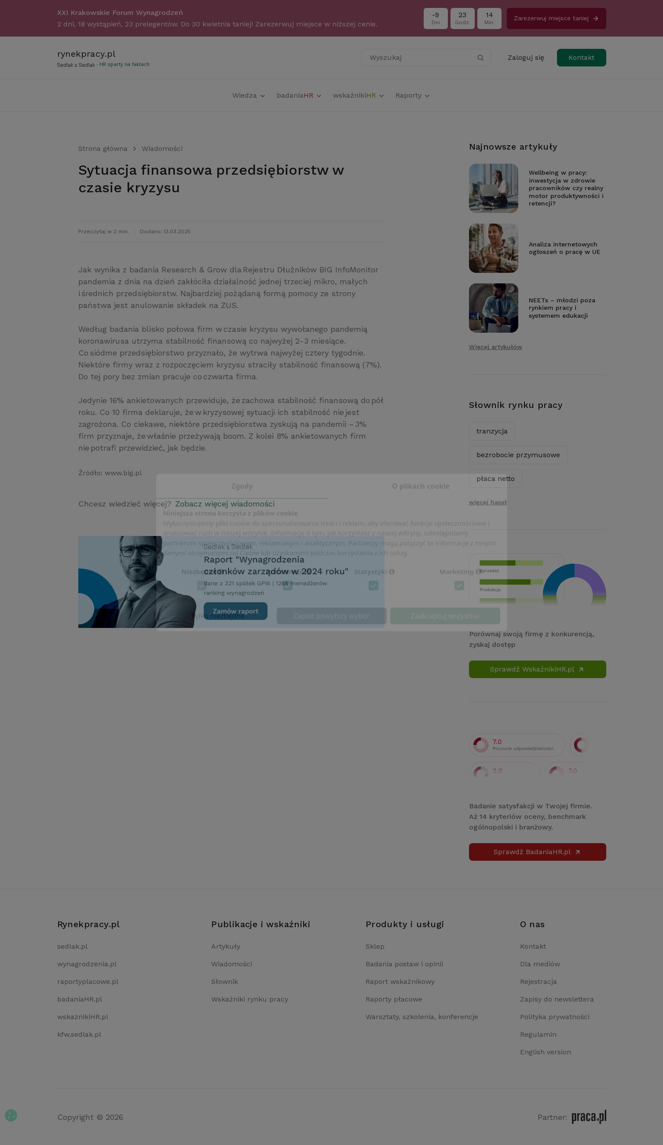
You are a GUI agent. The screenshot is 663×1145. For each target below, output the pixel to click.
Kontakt (581, 57)
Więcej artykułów (495, 346)
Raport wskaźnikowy (400, 981)
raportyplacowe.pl (87, 981)
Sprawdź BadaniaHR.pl (537, 852)
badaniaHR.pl (79, 999)
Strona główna (103, 148)
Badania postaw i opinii (404, 964)
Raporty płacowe (394, 999)
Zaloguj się (526, 57)
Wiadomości (162, 148)
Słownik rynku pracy (516, 405)
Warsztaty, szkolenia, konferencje (422, 1017)
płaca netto (495, 478)
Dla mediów (540, 964)
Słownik (224, 981)
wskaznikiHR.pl (82, 1017)
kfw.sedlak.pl (79, 1034)
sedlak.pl (72, 946)
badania (299, 95)
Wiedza (249, 95)
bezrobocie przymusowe (518, 455)
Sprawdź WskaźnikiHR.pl (537, 669)
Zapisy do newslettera (557, 999)
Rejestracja (538, 981)
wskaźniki (359, 95)
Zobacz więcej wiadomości (225, 503)
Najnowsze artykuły (513, 146)
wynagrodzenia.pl (87, 964)
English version (545, 1052)
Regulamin (538, 1034)
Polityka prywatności (555, 1017)
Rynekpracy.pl (88, 924)
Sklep (375, 946)
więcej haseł (488, 502)
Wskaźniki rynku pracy (249, 999)
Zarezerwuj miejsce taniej (556, 18)
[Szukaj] (480, 57)
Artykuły (225, 946)
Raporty (413, 95)
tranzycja (492, 431)
